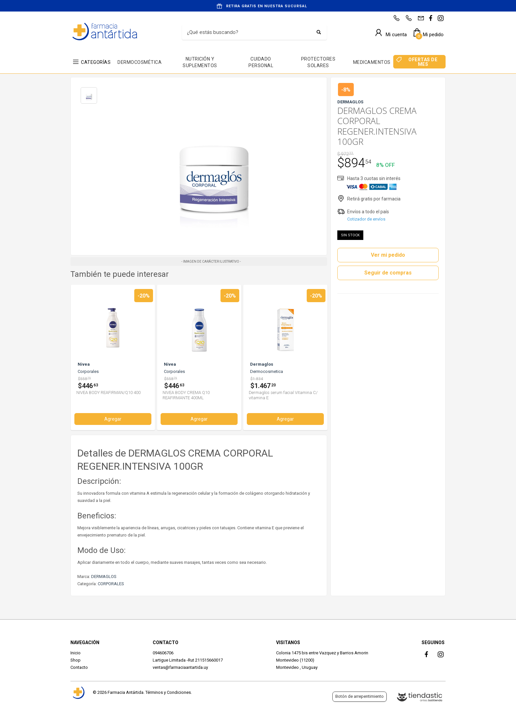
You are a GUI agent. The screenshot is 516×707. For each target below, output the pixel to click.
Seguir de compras (388, 273)
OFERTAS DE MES (422, 62)
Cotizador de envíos (366, 219)
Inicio (75, 652)
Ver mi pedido (388, 255)
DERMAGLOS (103, 576)
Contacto (79, 667)
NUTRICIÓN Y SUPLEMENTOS (200, 62)
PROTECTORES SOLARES (318, 62)
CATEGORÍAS (96, 62)
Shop (75, 660)
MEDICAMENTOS (372, 62)
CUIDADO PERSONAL (260, 62)
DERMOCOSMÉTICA (139, 62)
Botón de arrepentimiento (359, 696)
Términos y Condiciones (168, 692)
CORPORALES (111, 583)
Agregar (112, 419)
